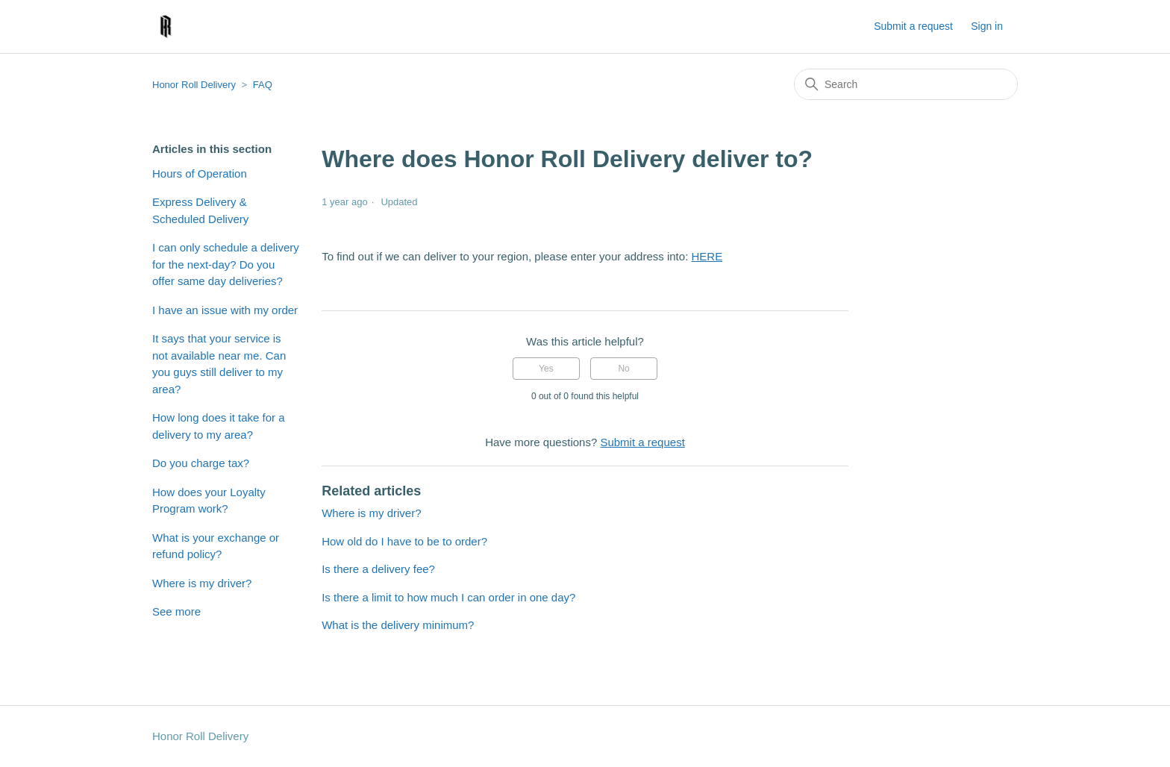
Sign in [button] (987, 26)
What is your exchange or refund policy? (215, 546)
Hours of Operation (199, 173)
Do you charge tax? (200, 463)
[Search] (906, 84)
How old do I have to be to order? (404, 541)
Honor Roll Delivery (194, 84)
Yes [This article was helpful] (546, 368)
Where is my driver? (201, 583)
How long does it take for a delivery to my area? (218, 426)
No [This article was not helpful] (623, 368)
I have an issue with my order (225, 310)
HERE (706, 256)
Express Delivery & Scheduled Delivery (200, 210)
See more (176, 611)
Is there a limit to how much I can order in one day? (448, 597)
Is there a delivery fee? (378, 569)
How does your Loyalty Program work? (209, 501)
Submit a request (913, 26)
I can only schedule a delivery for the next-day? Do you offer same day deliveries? (225, 264)
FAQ (262, 84)
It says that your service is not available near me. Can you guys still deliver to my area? (219, 363)
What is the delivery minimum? (398, 625)
